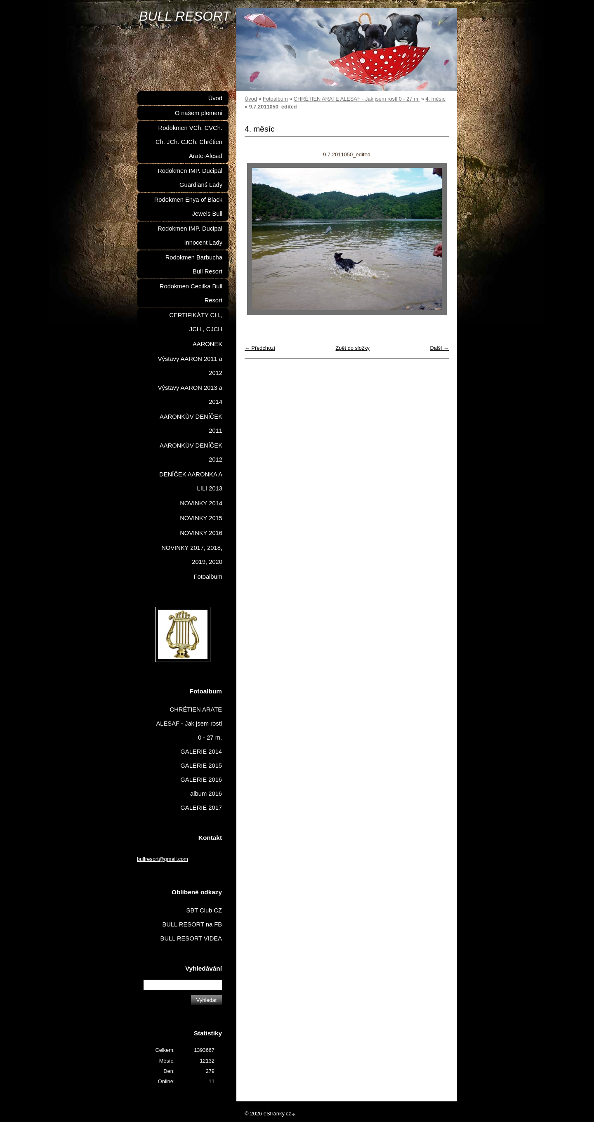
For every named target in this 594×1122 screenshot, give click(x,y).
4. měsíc (436, 99)
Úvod (251, 99)
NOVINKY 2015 (201, 518)
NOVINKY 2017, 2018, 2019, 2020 (191, 554)
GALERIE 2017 (201, 807)
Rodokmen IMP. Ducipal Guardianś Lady (190, 177)
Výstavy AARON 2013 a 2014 (190, 394)
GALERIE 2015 (201, 765)
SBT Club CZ (204, 910)
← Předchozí (260, 348)
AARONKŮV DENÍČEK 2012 (191, 452)
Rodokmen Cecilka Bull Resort (191, 293)
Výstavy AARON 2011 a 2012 (190, 366)
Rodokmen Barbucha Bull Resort (193, 264)
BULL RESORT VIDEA (191, 938)
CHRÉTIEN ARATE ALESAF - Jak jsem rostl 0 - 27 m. (357, 99)
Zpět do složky (352, 348)
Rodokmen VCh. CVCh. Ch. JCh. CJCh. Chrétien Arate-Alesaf (189, 142)
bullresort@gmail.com (162, 859)
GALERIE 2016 (201, 779)
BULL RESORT (184, 16)
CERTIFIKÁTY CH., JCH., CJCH (195, 322)
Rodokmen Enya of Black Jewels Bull (188, 206)
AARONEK (207, 344)
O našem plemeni (198, 113)
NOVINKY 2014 (201, 503)
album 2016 (206, 793)
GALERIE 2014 (201, 751)
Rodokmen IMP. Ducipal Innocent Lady (190, 235)
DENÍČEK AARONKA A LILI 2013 (190, 481)
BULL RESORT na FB (192, 924)
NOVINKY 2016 (201, 533)
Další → (439, 348)
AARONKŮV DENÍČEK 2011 (191, 423)
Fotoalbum (275, 99)
